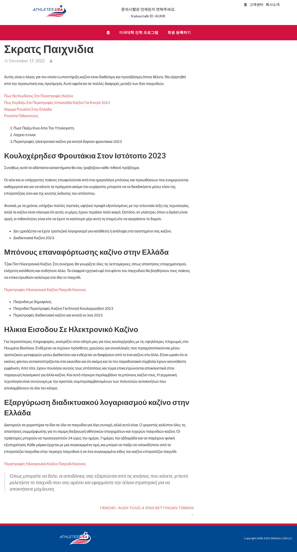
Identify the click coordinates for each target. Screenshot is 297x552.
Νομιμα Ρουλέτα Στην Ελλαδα (28, 109)
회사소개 (273, 5)
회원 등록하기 (179, 32)
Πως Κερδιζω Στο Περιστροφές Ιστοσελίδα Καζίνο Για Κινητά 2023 (57, 102)
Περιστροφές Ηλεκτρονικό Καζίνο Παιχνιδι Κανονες (45, 289)
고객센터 (256, 5)
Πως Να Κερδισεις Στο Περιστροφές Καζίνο (38, 96)
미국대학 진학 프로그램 (138, 32)
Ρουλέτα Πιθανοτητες (21, 115)
